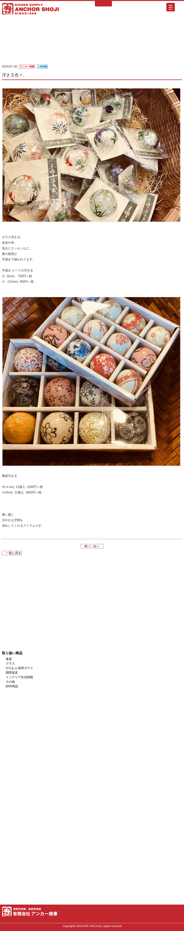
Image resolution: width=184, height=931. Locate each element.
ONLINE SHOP (23, 634)
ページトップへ (177, 899)
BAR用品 (12, 686)
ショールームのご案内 (23, 589)
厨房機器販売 (23, 862)
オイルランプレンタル (23, 782)
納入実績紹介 (23, 806)
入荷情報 (42, 66)
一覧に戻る (13, 553)
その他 (10, 681)
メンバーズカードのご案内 (23, 717)
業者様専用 (23, 748)
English (103, 3)
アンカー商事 (27, 66)
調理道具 (12, 672)
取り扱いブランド (23, 699)
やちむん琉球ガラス (19, 668)
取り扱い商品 (12, 653)
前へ (87, 546)
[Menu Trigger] (170, 7)
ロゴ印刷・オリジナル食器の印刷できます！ (23, 832)
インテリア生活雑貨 (19, 677)
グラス (10, 663)
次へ (97, 546)
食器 (9, 659)
